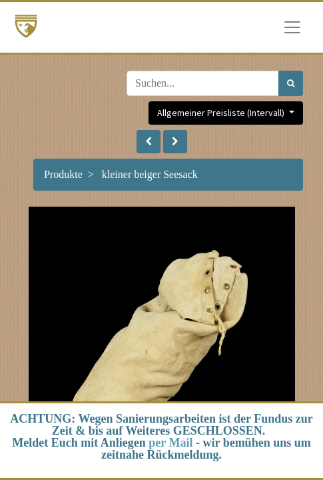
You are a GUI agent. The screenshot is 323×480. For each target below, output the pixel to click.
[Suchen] (290, 83)
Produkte (63, 174)
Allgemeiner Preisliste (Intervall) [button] (221, 113)
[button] (149, 141)
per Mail (170, 442)
